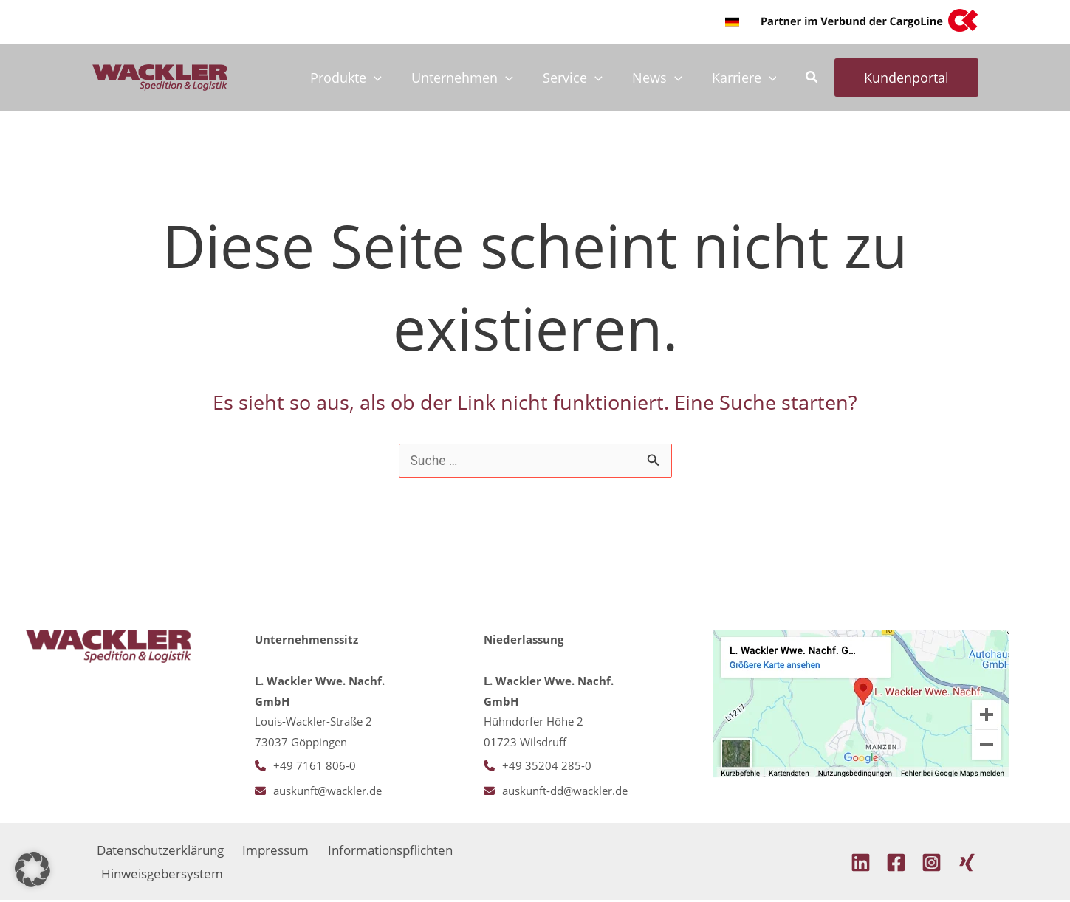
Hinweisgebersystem (163, 875)
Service (580, 77)
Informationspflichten (393, 850)
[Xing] (967, 864)
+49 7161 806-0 (314, 766)
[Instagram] (931, 864)
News (662, 77)
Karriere (745, 77)
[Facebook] (896, 864)
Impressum (276, 850)
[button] (732, 22)
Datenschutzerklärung (160, 850)
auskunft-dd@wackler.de (565, 791)
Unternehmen (473, 77)
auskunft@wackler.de (327, 791)
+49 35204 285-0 (546, 766)
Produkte (359, 77)
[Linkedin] (860, 864)
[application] (387, 77)
